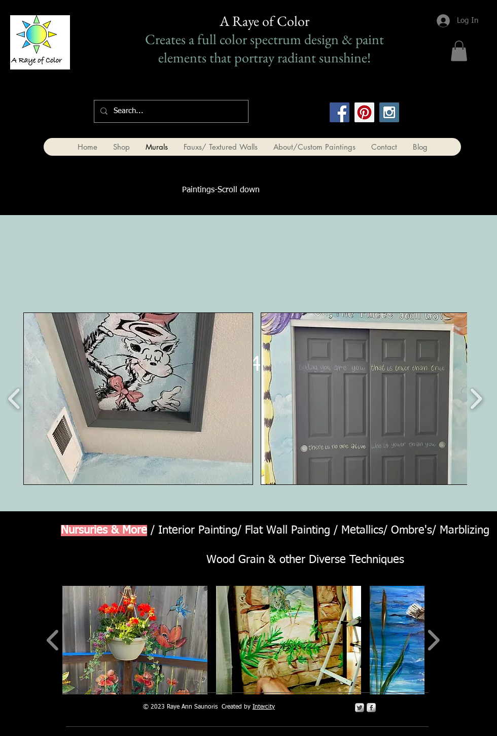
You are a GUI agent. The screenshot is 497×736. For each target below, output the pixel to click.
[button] (459, 51)
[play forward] (476, 398)
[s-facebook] (371, 707)
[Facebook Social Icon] (339, 112)
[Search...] (170, 111)
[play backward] (14, 398)
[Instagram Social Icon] (389, 112)
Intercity (264, 707)
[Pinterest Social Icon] (364, 112)
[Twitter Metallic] (359, 707)
